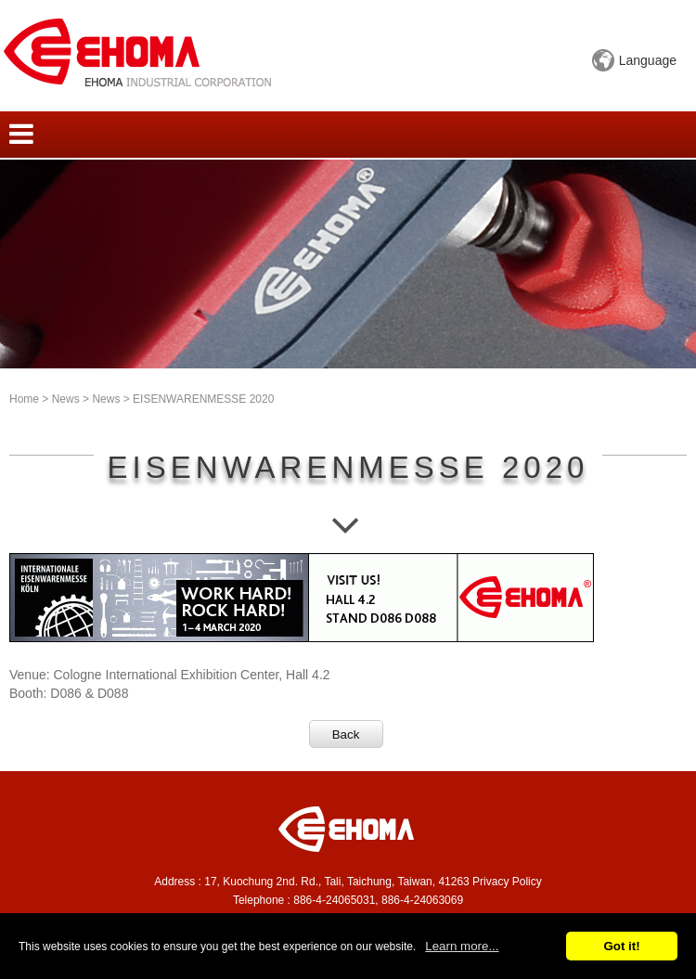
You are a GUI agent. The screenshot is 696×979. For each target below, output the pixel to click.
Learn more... (461, 946)
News (66, 399)
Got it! (621, 946)
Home (24, 399)
